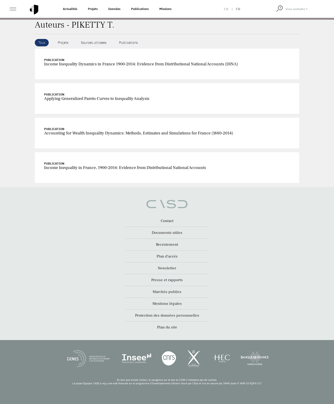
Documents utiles (167, 232)
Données (114, 9)
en (226, 9)
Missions (165, 9)
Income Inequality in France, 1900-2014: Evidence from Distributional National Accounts (125, 167)
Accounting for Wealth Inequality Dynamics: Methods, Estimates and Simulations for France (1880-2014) (138, 133)
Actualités (70, 9)
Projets (93, 9)
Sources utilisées (93, 42)
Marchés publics (167, 291)
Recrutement (167, 244)
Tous (41, 42)
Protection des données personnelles (167, 315)
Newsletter (167, 268)
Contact (167, 220)
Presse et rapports (167, 280)
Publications (140, 9)
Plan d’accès (167, 256)
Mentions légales (167, 303)
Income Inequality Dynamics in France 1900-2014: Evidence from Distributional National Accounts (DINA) (141, 64)
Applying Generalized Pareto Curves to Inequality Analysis (96, 98)
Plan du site (167, 327)
